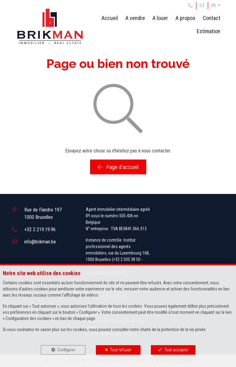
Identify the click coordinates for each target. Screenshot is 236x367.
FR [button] (214, 5)
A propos (185, 18)
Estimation (208, 31)
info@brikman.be (40, 242)
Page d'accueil (118, 167)
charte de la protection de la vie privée (173, 329)
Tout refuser (120, 349)
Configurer (66, 349)
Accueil (109, 18)
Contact (211, 18)
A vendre (135, 18)
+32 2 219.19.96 (40, 229)
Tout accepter (176, 349)
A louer (160, 18)
